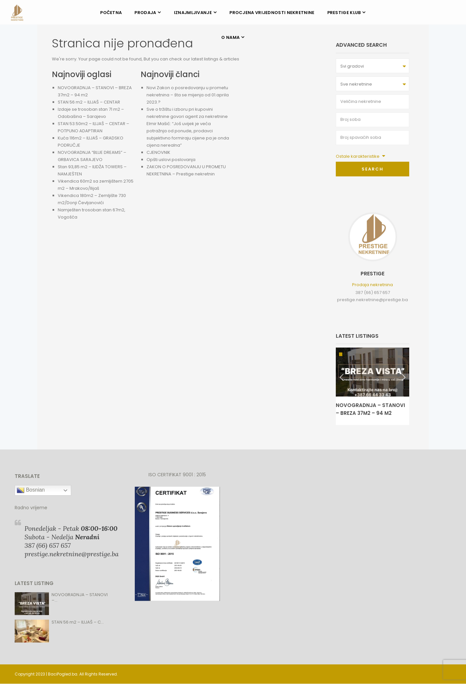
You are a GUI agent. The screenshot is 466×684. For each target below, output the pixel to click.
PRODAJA (145, 12)
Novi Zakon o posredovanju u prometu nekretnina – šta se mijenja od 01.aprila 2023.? (188, 95)
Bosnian (31, 490)
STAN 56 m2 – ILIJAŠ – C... (78, 622)
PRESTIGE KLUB (344, 12)
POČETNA (111, 12)
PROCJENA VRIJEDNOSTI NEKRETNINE (271, 12)
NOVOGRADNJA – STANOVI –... (80, 597)
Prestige (372, 273)
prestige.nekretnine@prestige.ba (372, 300)
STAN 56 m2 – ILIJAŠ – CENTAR (89, 102)
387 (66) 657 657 (372, 292)
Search (372, 169)
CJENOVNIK (158, 152)
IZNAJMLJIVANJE (193, 12)
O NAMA (230, 37)
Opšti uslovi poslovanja (171, 159)
